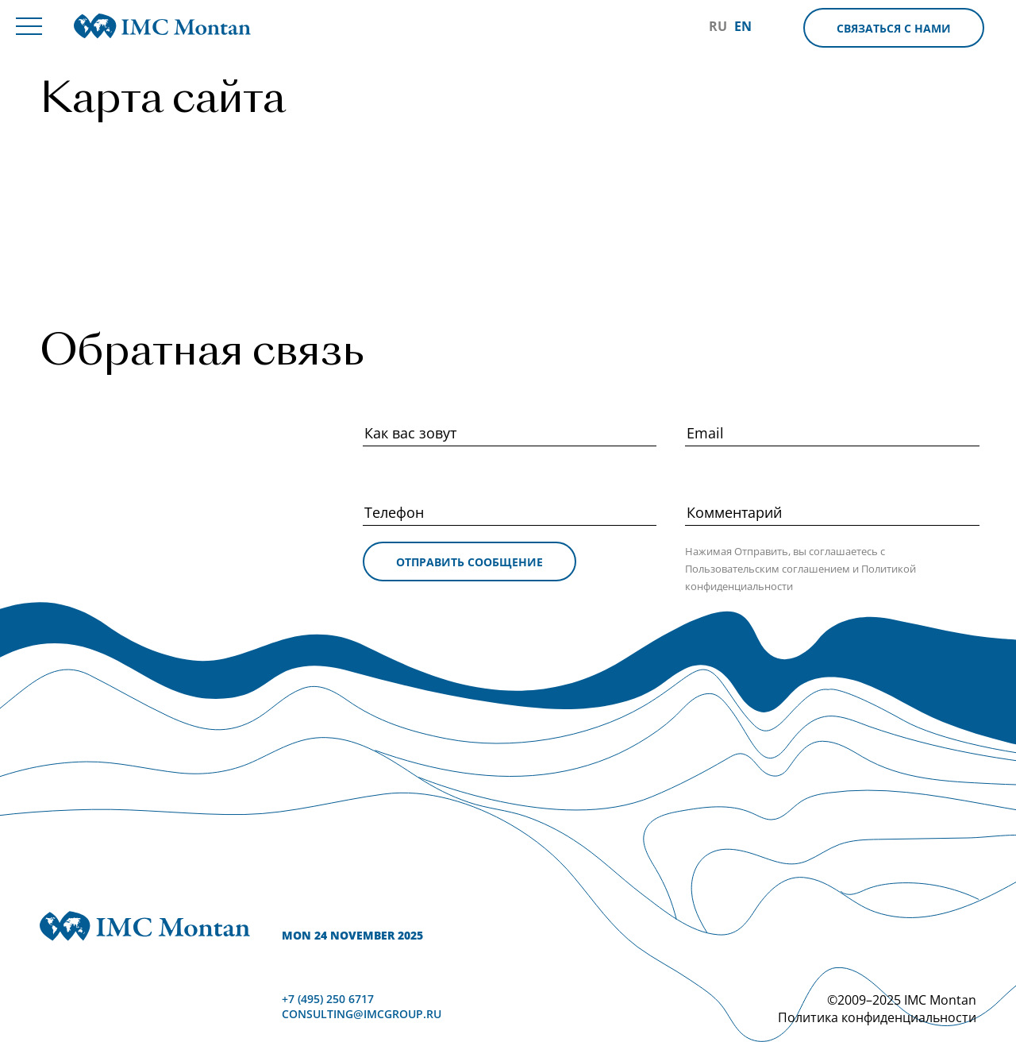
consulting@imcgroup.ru (361, 1013)
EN (743, 26)
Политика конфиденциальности (877, 1017)
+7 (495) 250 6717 (328, 998)
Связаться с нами (894, 28)
